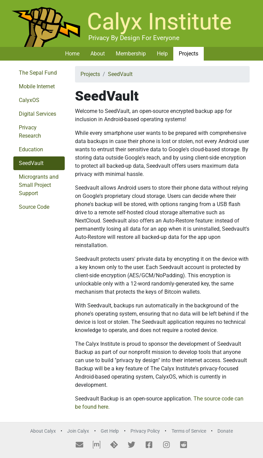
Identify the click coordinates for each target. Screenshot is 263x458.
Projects (188, 53)
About (97, 53)
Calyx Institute (159, 21)
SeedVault (31, 163)
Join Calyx (78, 431)
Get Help (110, 431)
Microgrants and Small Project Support (39, 185)
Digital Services (37, 114)
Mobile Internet (37, 86)
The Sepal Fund (38, 72)
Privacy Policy (145, 431)
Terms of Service (189, 431)
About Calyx (43, 431)
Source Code (34, 207)
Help (162, 53)
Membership (131, 53)
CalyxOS (29, 100)
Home (72, 53)
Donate (225, 431)
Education (31, 149)
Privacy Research (30, 131)
